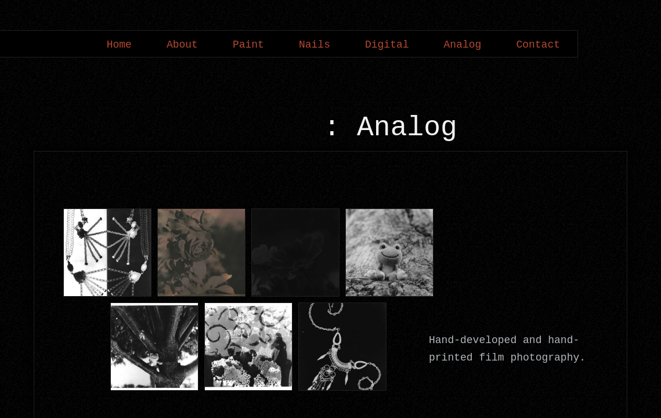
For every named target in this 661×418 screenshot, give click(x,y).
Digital (387, 45)
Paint (248, 45)
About (182, 45)
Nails (314, 45)
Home (119, 45)
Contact (538, 45)
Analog (463, 45)
